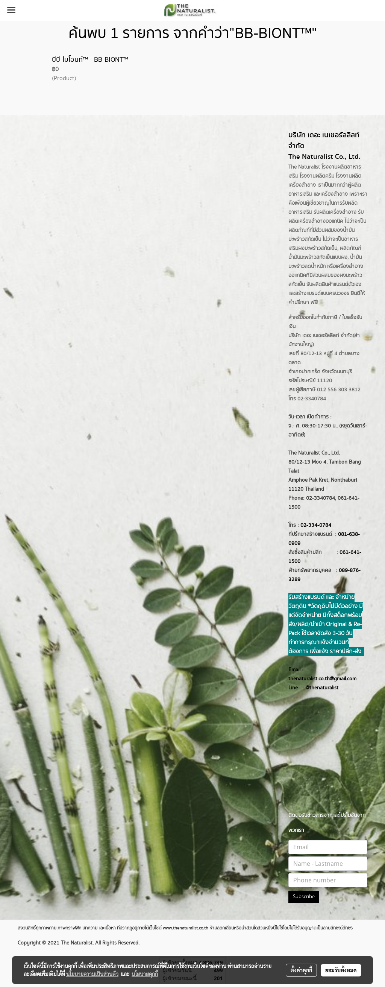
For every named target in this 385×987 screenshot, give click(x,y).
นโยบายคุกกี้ (145, 973)
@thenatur (317, 688)
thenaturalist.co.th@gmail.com (322, 679)
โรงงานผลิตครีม (317, 176)
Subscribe (304, 896)
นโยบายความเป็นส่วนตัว (92, 973)
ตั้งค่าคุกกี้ (301, 970)
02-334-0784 (315, 525)
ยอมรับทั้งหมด (341, 970)
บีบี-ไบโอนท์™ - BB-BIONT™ (90, 60)
